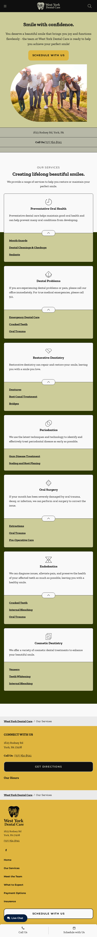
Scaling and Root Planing (24, 463)
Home (7, 859)
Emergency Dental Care (24, 317)
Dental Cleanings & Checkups (28, 247)
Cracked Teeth (18, 324)
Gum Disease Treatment (24, 456)
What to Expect (13, 884)
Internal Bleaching (21, 609)
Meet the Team (13, 876)
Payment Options (15, 893)
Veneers (14, 669)
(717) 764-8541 (53, 142)
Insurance (10, 901)
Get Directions (48, 766)
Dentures (15, 389)
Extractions (16, 526)
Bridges (14, 403)
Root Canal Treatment (23, 396)
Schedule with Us (48, 55)
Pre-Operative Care (21, 540)
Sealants (14, 254)
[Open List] (48, 233)
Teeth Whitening (20, 676)
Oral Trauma (17, 331)
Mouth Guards (18, 240)
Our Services (11, 868)
